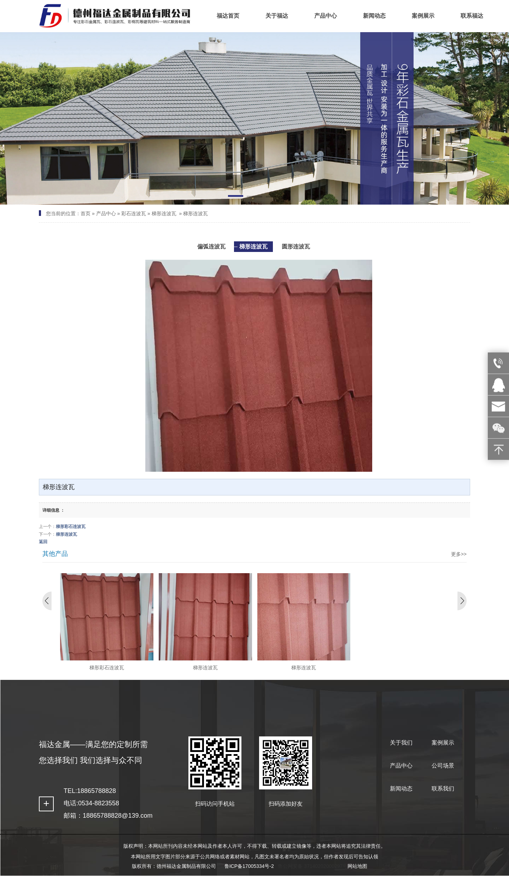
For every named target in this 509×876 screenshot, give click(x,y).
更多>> (459, 554)
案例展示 (443, 743)
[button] (235, 197)
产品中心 (106, 213)
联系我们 (443, 789)
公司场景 (443, 766)
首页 (85, 213)
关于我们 (401, 743)
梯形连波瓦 (164, 213)
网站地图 (357, 866)
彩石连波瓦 (133, 213)
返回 (43, 541)
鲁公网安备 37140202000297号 (312, 866)
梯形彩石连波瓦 (71, 526)
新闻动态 (401, 789)
